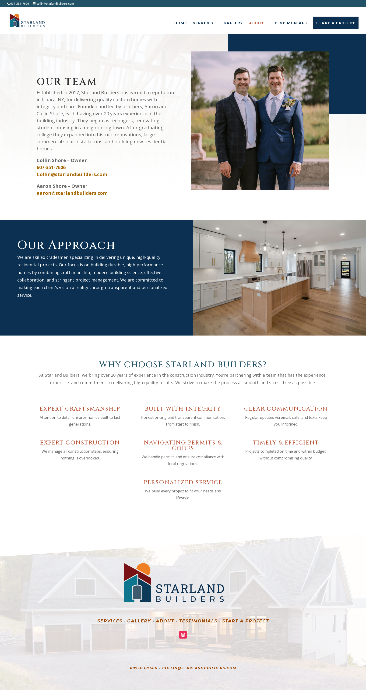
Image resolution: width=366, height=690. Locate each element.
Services (203, 23)
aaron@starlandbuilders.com (72, 193)
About (256, 23)
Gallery (233, 23)
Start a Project (335, 23)
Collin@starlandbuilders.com (199, 668)
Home (180, 23)
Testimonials (290, 23)
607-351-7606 (143, 668)
